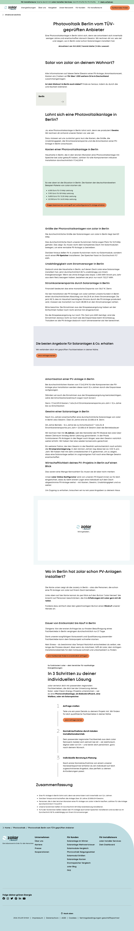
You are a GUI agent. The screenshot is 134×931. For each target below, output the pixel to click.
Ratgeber (52, 7)
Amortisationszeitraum (65, 398)
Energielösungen (28, 7)
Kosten (71, 384)
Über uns (42, 7)
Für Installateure (95, 7)
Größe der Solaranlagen (78, 234)
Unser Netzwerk (66, 7)
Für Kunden (80, 7)
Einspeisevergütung (92, 307)
